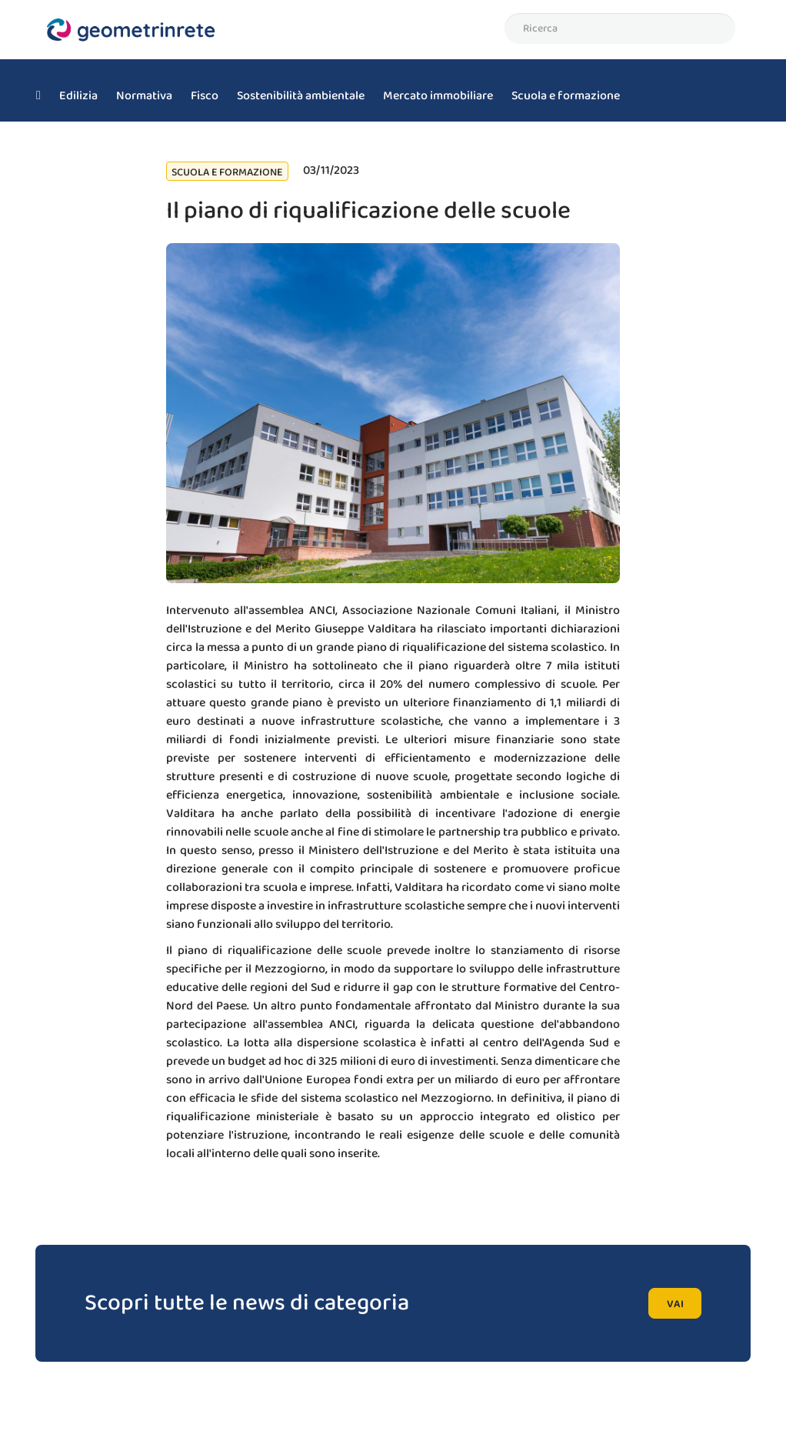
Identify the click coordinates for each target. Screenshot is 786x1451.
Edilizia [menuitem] (78, 95)
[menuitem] (38, 91)
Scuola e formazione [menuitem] (565, 95)
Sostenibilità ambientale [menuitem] (301, 95)
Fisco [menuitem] (204, 95)
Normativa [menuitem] (144, 95)
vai (675, 1304)
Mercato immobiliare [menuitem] (438, 95)
